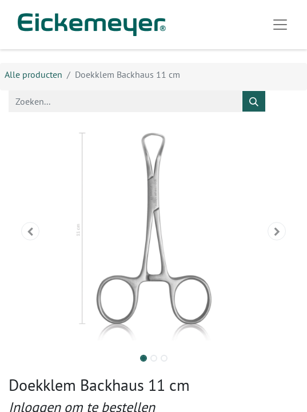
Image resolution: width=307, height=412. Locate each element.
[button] (30, 231)
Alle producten (33, 74)
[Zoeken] (254, 101)
